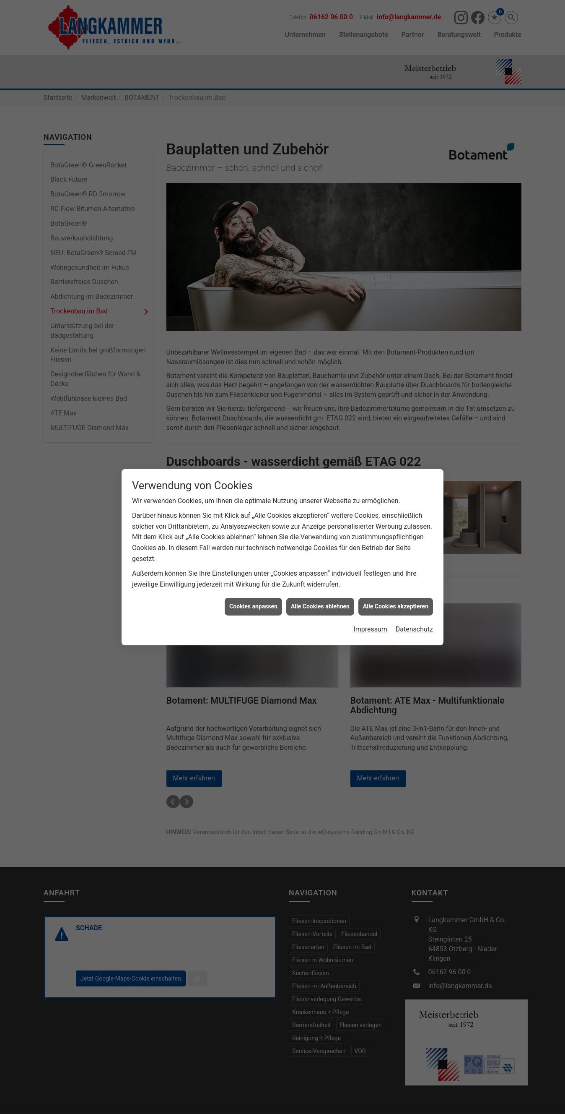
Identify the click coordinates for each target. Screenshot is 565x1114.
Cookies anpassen (253, 590)
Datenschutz (414, 613)
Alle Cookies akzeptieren (395, 590)
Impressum (370, 613)
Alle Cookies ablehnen (320, 590)
